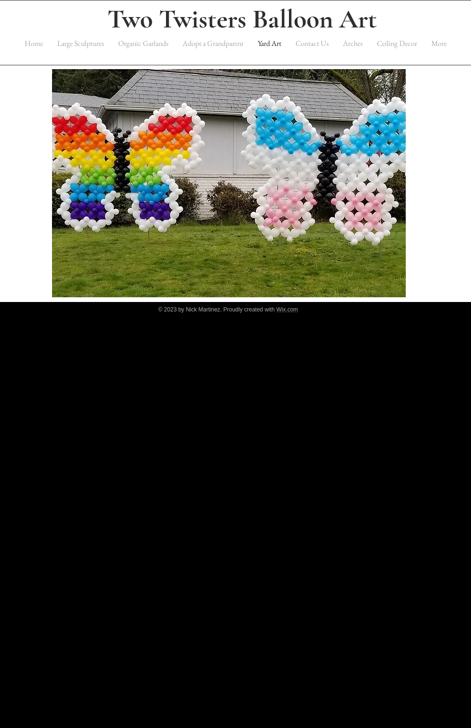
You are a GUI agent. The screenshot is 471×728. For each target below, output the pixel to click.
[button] (229, 183)
